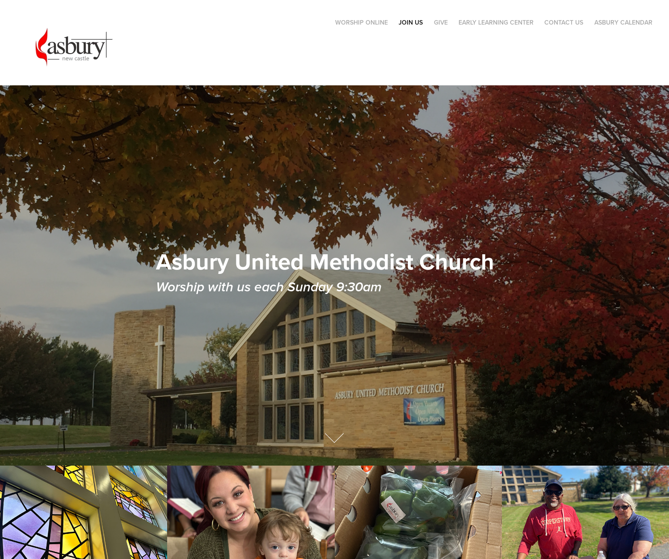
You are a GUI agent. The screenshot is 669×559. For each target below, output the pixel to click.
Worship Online (361, 22)
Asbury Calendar (623, 22)
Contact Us (563, 22)
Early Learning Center (496, 22)
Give (441, 22)
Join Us (411, 22)
